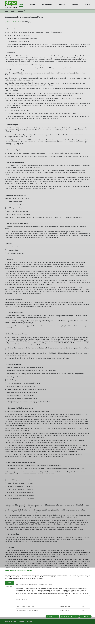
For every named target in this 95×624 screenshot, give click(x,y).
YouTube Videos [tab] (9, 586)
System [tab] (9, 582)
